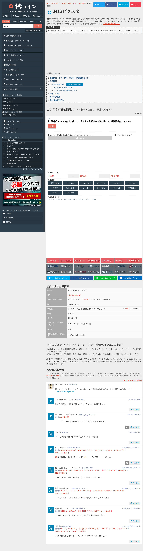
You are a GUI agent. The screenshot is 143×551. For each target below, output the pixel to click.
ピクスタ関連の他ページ (111, 24)
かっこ (85, 188)
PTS (48, 376)
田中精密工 (132, 188)
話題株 (51, 176)
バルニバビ (86, 183)
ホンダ (54, 193)
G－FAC (132, 183)
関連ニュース (55, 94)
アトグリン (101, 183)
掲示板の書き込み (57, 100)
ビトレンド (70, 188)
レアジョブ (116, 188)
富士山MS (55, 183)
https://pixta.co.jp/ (74, 295)
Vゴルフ (55, 188)
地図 (126, 308)
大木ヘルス (70, 183)
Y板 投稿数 (115, 176)
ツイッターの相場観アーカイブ (65, 90)
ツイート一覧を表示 (74, 84)
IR (52, 376)
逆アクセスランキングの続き (33, 169)
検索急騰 (83, 176)
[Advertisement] (94, 52)
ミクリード (70, 193)
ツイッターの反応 (57, 84)
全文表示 (135, 409)
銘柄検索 (6, 21)
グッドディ (101, 188)
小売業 (85, 300)
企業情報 (53, 81)
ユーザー (22, 21)
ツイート (14, 21)
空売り (57, 376)
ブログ (38, 21)
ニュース (31, 21)
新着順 (133, 381)
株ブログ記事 (55, 97)
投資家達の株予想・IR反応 (64, 88)
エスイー (116, 183)
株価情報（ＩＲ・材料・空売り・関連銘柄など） (69, 78)
